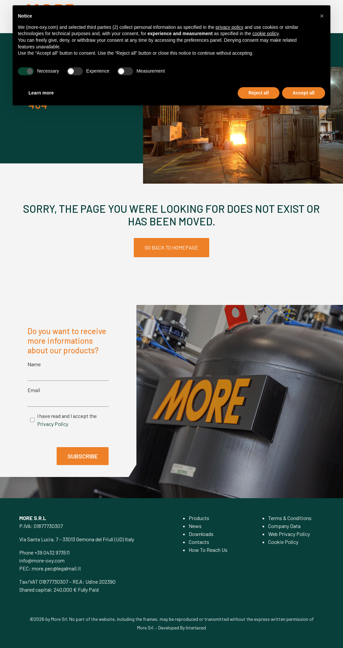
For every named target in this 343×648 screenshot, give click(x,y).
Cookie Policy (283, 542)
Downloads (201, 534)
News (195, 526)
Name (34, 364)
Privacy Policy (52, 424)
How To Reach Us (208, 550)
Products (199, 518)
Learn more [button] (41, 92)
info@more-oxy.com (42, 560)
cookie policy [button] (265, 33)
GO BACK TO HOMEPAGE (171, 247)
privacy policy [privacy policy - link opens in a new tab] (229, 27)
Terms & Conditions (290, 518)
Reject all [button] (258, 92)
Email (33, 390)
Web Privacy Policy (289, 534)
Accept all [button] (304, 92)
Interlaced (196, 627)
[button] (322, 16)
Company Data (284, 526)
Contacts (199, 542)
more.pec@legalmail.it (56, 568)
